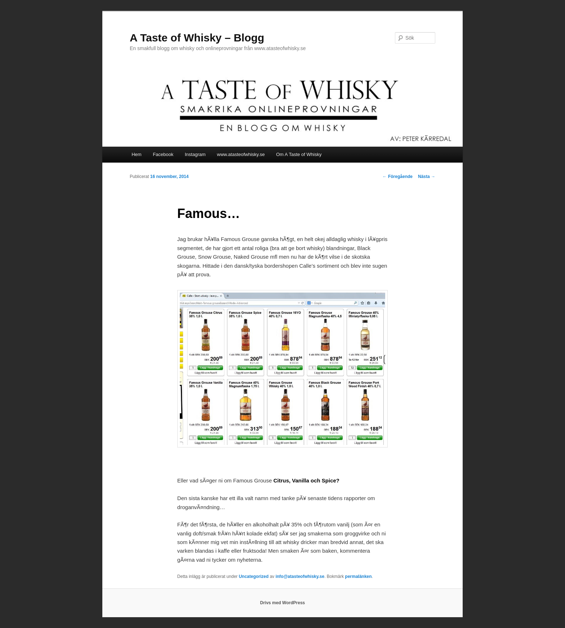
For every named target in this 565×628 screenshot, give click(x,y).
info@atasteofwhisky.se (300, 576)
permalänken (358, 576)
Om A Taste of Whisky (298, 154)
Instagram (195, 154)
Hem (136, 154)
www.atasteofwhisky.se (241, 154)
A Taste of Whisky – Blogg (197, 38)
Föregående (398, 176)
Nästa (426, 176)
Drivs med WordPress (282, 602)
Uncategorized (254, 576)
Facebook (163, 154)
